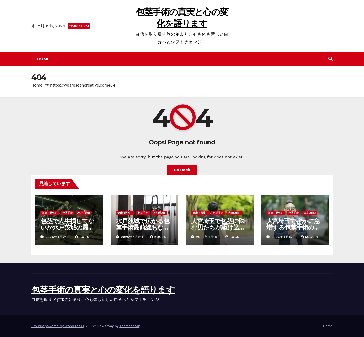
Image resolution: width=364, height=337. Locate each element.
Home (43, 59)
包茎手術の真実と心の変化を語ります (103, 289)
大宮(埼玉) (234, 212)
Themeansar (129, 326)
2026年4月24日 (59, 237)
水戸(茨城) (83, 212)
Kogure (84, 237)
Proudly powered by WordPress (57, 326)
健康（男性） (49, 212)
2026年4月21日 (133, 237)
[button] (330, 58)
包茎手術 (67, 212)
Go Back (182, 169)
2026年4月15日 (284, 237)
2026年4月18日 (209, 237)
